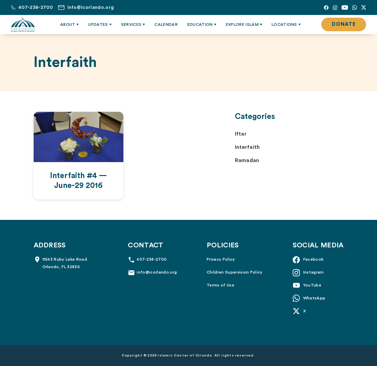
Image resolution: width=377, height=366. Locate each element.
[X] (363, 7)
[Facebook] (326, 7)
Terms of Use (220, 285)
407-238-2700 (152, 259)
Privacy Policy (221, 259)
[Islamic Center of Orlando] (23, 24)
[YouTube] (344, 7)
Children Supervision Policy (235, 272)
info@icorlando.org (157, 272)
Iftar (241, 134)
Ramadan (247, 160)
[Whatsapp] (354, 7)
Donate (344, 24)
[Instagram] (335, 7)
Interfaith (247, 147)
